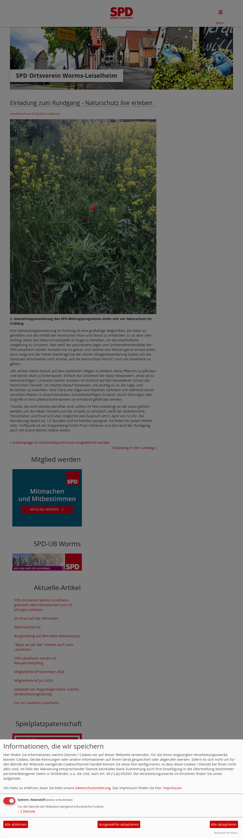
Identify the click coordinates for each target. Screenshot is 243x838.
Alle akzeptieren (224, 824)
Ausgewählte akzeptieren (119, 824)
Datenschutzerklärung (93, 788)
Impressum (173, 788)
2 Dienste (26, 811)
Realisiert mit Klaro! (226, 832)
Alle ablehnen (16, 824)
